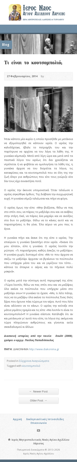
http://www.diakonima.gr (44, 349)
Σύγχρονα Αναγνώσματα (34, 361)
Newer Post (38, 391)
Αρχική (17, 419)
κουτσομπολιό (31, 366)
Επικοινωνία (39, 422)
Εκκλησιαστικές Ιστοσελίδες (45, 419)
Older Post (38, 400)
